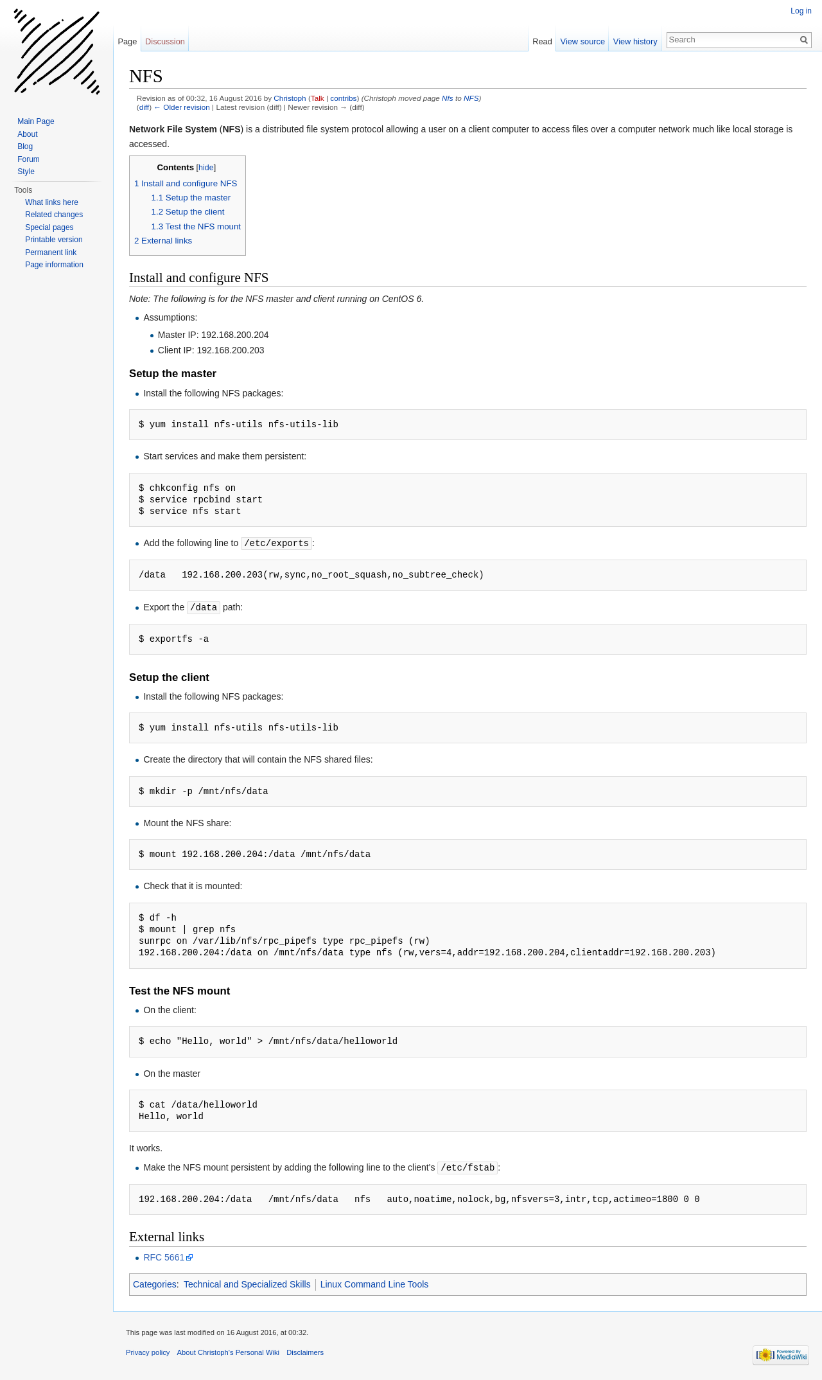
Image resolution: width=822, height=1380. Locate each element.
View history (635, 41)
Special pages (49, 227)
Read (542, 41)
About (27, 134)
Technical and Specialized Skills (247, 1282)
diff (144, 107)
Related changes (54, 214)
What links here (51, 202)
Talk (317, 98)
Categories (155, 1282)
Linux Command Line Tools (374, 1282)
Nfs (447, 98)
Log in (801, 10)
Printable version (53, 239)
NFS (471, 98)
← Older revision (181, 107)
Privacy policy (148, 1350)
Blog (25, 146)
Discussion (165, 41)
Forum (28, 159)
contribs (343, 98)
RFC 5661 (163, 1255)
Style (26, 171)
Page (127, 41)
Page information (54, 264)
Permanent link (50, 252)
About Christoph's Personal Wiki (228, 1350)
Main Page (35, 121)
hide (206, 167)
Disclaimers (305, 1350)
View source (583, 41)
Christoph (290, 98)
